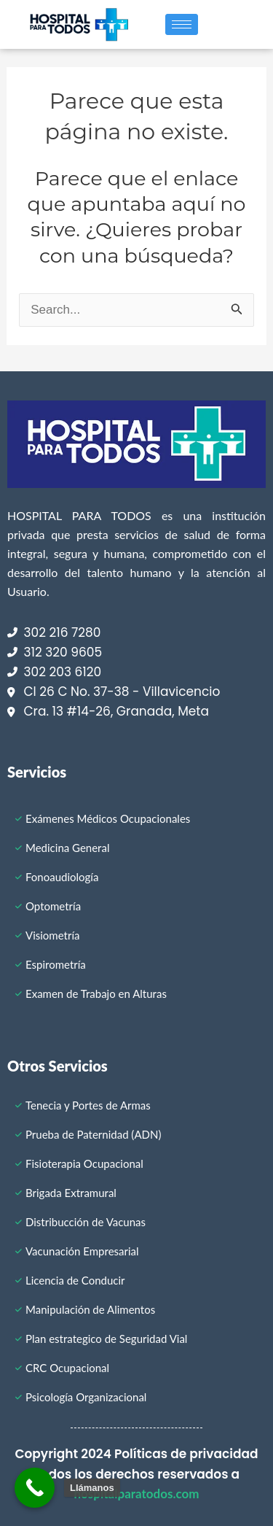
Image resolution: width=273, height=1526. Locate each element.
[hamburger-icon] (181, 24)
